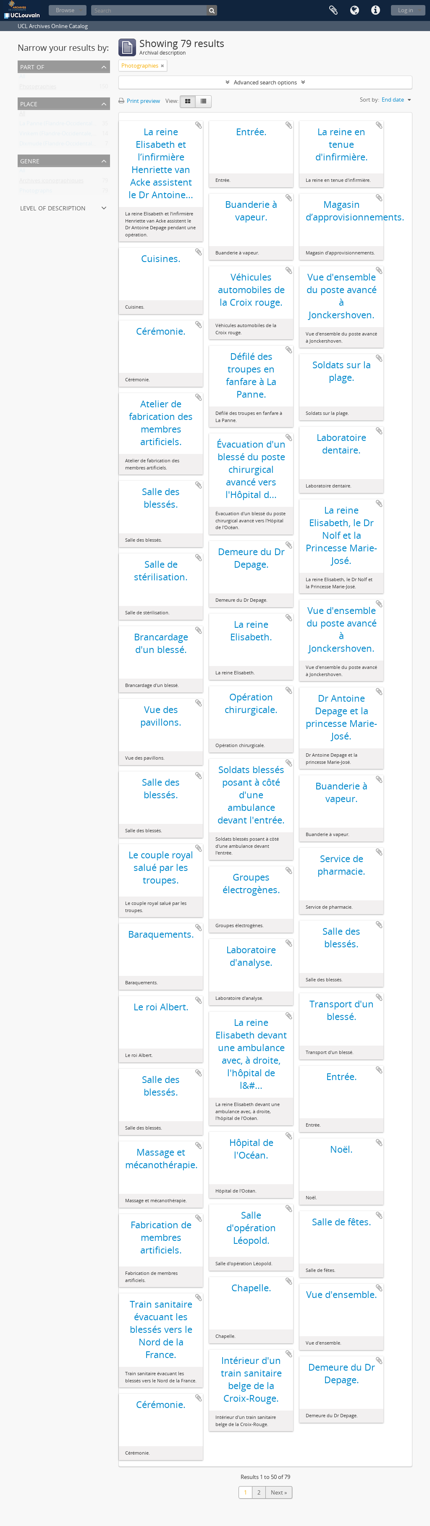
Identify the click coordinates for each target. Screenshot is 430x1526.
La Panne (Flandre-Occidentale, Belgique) (70, 125)
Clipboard (333, 10)
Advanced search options (265, 82)
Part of (32, 66)
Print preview (139, 101)
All (22, 78)
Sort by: (369, 99)
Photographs (35, 192)
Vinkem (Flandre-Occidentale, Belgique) (68, 135)
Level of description (53, 207)
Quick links (375, 10)
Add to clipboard (198, 125)
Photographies (37, 88)
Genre (29, 160)
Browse (65, 10)
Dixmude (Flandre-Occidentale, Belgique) (70, 145)
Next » (279, 1492)
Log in (405, 10)
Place (28, 103)
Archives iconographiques (51, 182)
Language (354, 10)
